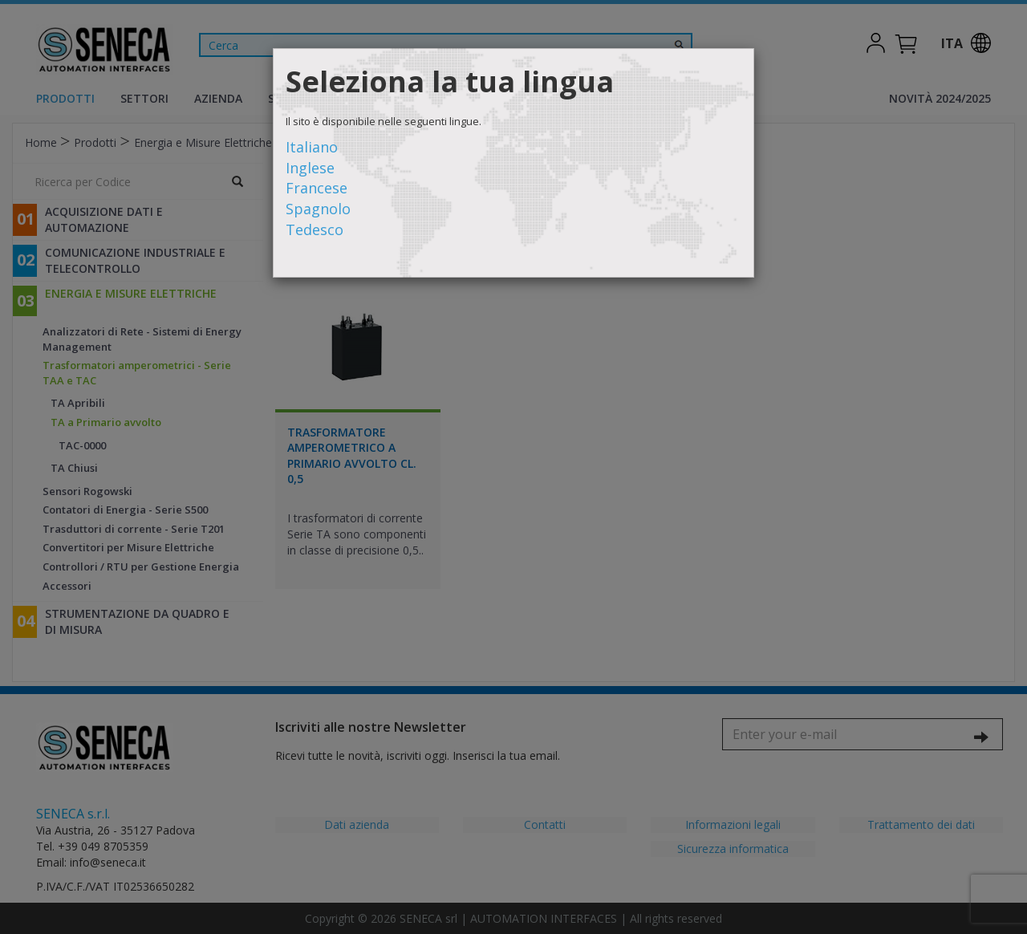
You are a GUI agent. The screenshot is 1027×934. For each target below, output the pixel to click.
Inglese (310, 167)
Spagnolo (318, 208)
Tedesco (314, 229)
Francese (316, 187)
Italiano (312, 146)
